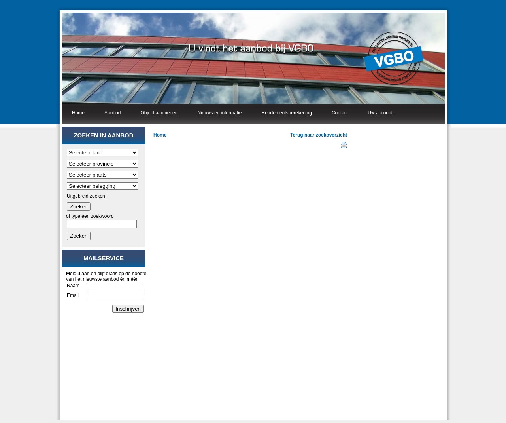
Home (78, 113)
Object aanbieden (158, 113)
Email (73, 295)
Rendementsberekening (287, 113)
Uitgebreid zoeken (86, 196)
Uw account (380, 113)
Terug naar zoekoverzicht (318, 135)
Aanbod (112, 113)
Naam (73, 285)
